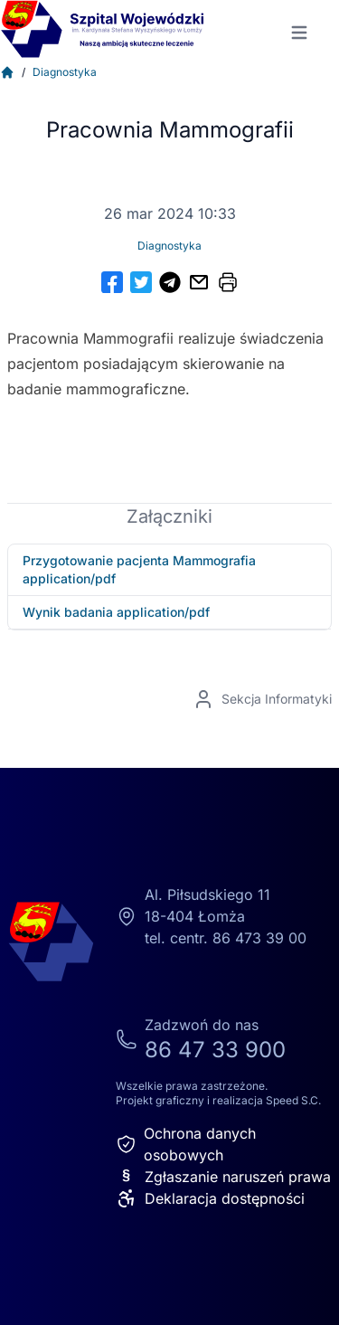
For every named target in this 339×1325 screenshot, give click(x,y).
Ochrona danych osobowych (186, 1144)
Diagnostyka (65, 72)
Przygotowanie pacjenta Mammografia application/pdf (139, 569)
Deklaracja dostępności (210, 1198)
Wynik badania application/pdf (116, 612)
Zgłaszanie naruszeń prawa (223, 1177)
